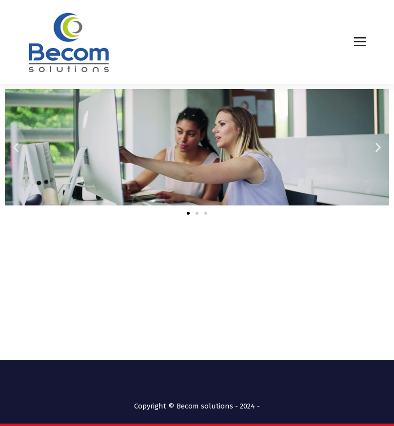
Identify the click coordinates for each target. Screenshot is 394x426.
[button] (16, 147)
